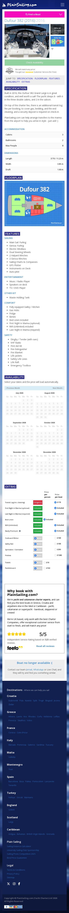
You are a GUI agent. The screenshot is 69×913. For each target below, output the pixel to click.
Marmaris (28, 797)
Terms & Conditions (16, 869)
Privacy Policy (13, 873)
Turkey (11, 792)
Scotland (12, 817)
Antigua (11, 834)
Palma (28, 781)
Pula (21, 700)
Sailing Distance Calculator (19, 846)
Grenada (50, 834)
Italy (10, 740)
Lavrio (19, 716)
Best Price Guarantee (17, 857)
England (12, 805)
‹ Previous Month (13, 388)
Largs (10, 821)
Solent (11, 809)
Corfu (39, 716)
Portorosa (21, 744)
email (29, 669)
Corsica (11, 732)
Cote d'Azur (22, 732)
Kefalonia (48, 716)
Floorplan (41, 78)
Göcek (20, 797)
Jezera (57, 700)
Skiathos (21, 720)
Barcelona (13, 781)
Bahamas (21, 834)
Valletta (11, 757)
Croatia (11, 696)
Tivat (10, 769)
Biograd (48, 700)
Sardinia (40, 744)
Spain (10, 776)
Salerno (31, 744)
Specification (25, 78)
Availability (13, 81)
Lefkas (57, 716)
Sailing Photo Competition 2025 (21, 853)
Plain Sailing (14, 841)
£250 (59, 549)
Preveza (12, 720)
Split (35, 700)
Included (37, 508)
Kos (25, 716)
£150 (48, 568)
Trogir (41, 700)
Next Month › (58, 388)
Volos (29, 720)
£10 (47, 562)
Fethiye (11, 797)
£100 (59, 538)
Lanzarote (49, 781)
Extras (26, 81)
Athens (11, 716)
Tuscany (49, 744)
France (11, 728)
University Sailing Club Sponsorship (23, 850)
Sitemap (11, 877)
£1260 (59, 555)
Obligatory (38, 502)
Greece (11, 712)
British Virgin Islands (36, 834)
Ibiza (21, 781)
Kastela (28, 700)
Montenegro (15, 764)
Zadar (11, 704)
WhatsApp (38, 669)
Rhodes (32, 716)
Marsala (12, 744)
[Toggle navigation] (62, 5)
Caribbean (13, 829)
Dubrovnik (13, 700)
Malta (10, 752)
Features (54, 78)
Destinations (14, 690)
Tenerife (12, 785)
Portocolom (37, 781)
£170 (59, 502)
